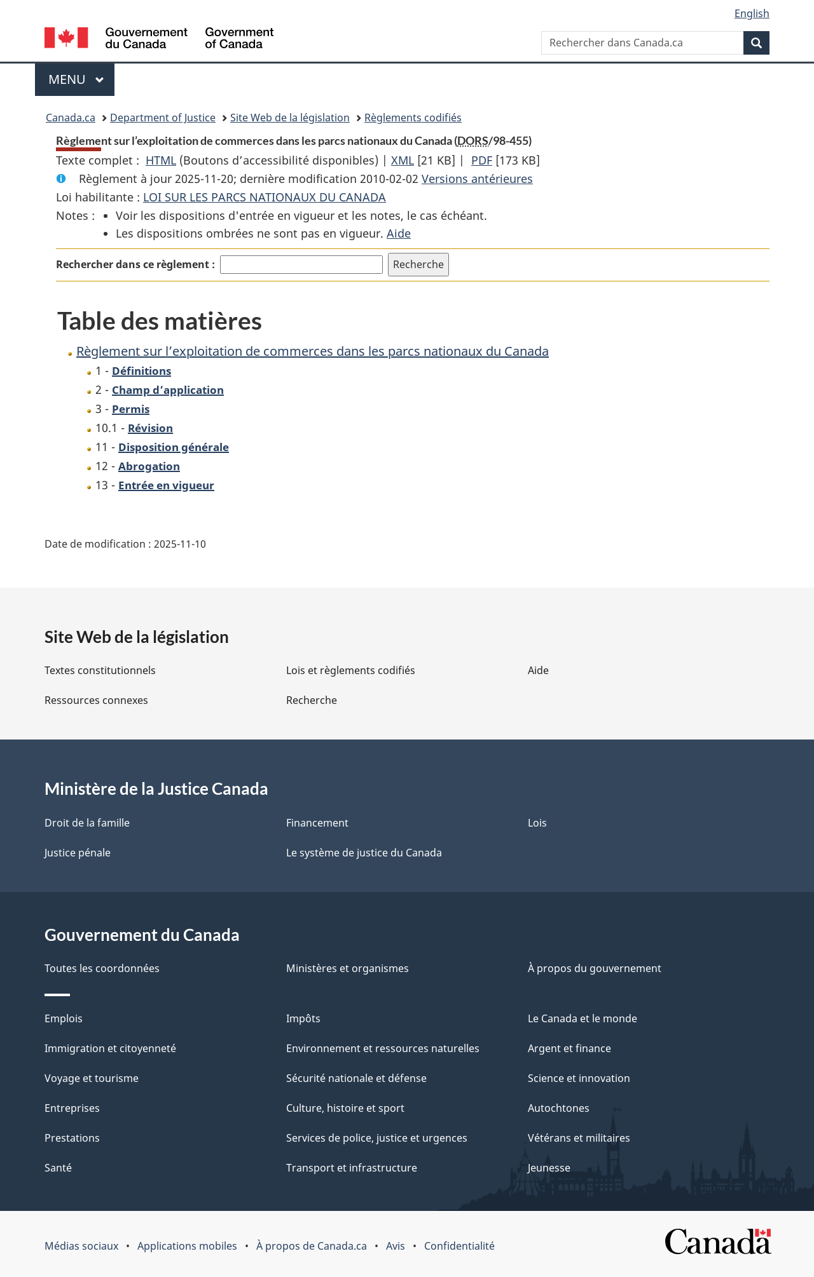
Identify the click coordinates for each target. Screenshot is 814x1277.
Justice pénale (78, 853)
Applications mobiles (187, 1246)
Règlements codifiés (413, 118)
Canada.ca (70, 118)
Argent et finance (569, 1048)
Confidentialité (459, 1246)
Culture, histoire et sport (345, 1108)
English (752, 13)
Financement (317, 823)
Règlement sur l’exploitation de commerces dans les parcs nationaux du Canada (312, 351)
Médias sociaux (81, 1246)
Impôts (303, 1018)
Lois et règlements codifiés (350, 670)
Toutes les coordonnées (102, 968)
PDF (481, 160)
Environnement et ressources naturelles (382, 1048)
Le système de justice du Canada (364, 853)
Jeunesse (549, 1168)
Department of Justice (163, 118)
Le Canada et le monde (582, 1018)
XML (402, 160)
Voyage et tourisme (92, 1078)
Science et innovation (579, 1078)
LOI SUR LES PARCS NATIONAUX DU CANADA (264, 197)
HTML (161, 160)
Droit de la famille (87, 823)
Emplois (64, 1018)
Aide (399, 233)
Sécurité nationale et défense (356, 1078)
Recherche (311, 700)
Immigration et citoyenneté (110, 1048)
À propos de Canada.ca (311, 1246)
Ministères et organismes (347, 968)
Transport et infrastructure (351, 1168)
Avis (395, 1246)
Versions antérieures (477, 178)
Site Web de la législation (290, 118)
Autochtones (559, 1108)
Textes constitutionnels (100, 670)
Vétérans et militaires (579, 1138)
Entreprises (72, 1108)
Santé (58, 1168)
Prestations (72, 1138)
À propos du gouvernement (594, 968)
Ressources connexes (96, 700)
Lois (537, 823)
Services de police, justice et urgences (376, 1138)
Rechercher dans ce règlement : (135, 264)
